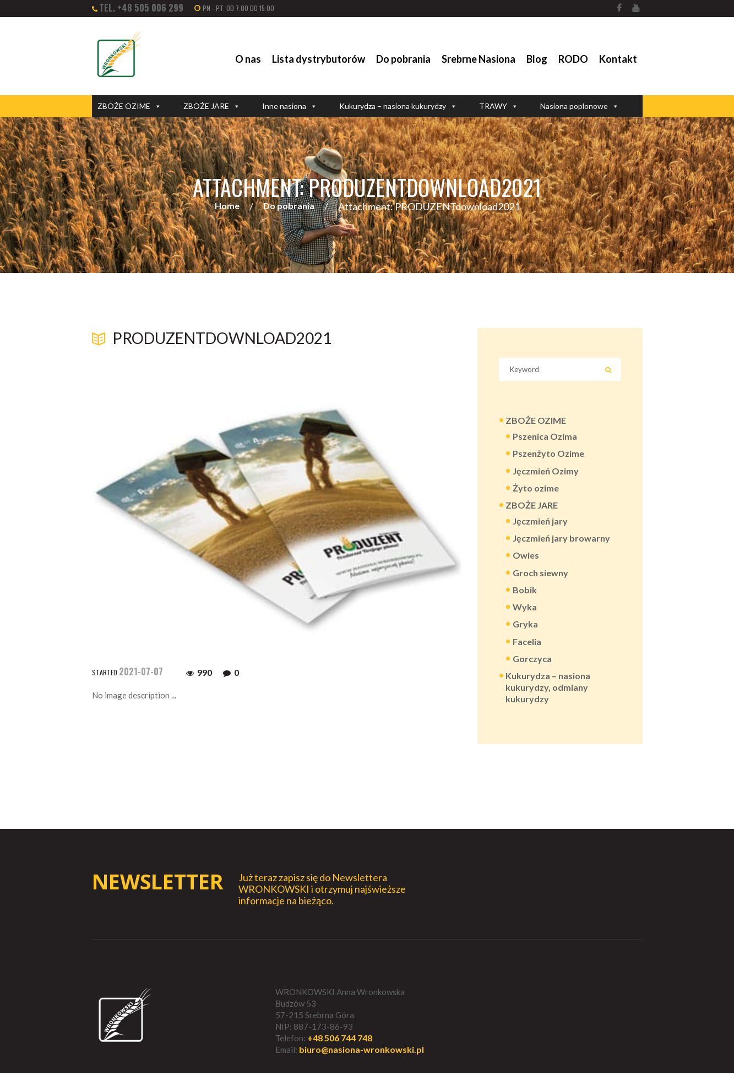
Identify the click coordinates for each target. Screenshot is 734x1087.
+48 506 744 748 (339, 1051)
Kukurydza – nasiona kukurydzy (398, 106)
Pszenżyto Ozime (548, 458)
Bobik (525, 598)
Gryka (525, 634)
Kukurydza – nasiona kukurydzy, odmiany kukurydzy (547, 699)
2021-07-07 (141, 672)
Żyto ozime (536, 493)
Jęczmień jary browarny (561, 545)
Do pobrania (403, 58)
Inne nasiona (289, 106)
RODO (573, 58)
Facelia (527, 652)
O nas (248, 58)
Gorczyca (532, 669)
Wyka (525, 616)
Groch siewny (540, 581)
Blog (536, 58)
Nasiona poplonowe (579, 106)
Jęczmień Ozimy (546, 476)
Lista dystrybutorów (318, 58)
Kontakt (618, 58)
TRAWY (498, 106)
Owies (526, 563)
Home (227, 206)
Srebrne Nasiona (478, 58)
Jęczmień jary (540, 527)
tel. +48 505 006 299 (141, 7)
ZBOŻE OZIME (129, 106)
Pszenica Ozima (545, 440)
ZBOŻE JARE (211, 106)
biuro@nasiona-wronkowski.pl (361, 1063)
